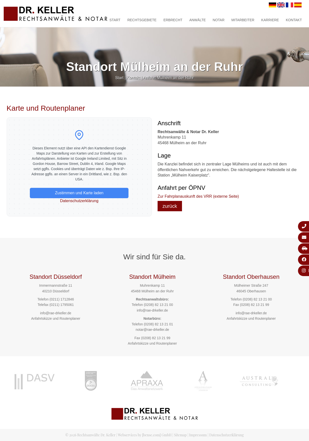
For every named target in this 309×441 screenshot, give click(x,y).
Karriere (270, 20)
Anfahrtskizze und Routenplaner (55, 318)
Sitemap (180, 435)
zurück (170, 206)
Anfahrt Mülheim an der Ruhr (168, 78)
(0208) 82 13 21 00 (158, 305)
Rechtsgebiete (141, 20)
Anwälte (197, 20)
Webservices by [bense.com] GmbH (145, 435)
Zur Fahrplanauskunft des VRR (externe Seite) (198, 196)
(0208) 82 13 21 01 (158, 324)
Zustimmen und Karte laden (79, 193)
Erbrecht (173, 20)
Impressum (198, 435)
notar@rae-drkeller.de (152, 330)
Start (115, 20)
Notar (218, 20)
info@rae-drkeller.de (55, 313)
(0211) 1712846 (62, 299)
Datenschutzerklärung (79, 201)
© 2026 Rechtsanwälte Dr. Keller (90, 435)
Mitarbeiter (242, 20)
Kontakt (294, 20)
